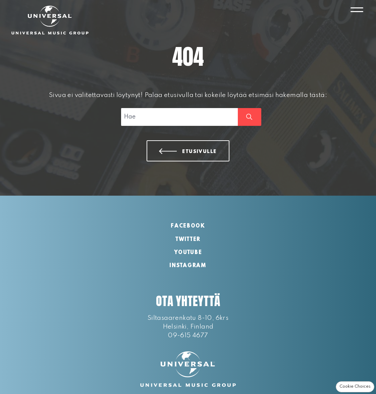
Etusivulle (199, 151)
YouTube (188, 252)
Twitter (188, 239)
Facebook (188, 226)
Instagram (187, 265)
